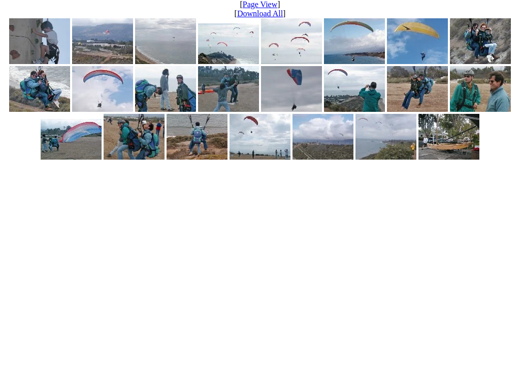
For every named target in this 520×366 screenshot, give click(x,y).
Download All (260, 13)
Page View (260, 4)
